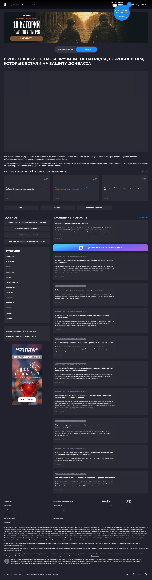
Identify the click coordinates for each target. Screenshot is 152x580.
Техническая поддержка (61, 510)
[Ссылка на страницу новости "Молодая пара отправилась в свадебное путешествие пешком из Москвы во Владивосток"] (100, 267)
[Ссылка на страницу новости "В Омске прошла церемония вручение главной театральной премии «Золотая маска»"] (100, 321)
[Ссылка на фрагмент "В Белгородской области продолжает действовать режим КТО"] (125, 188)
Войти (143, 4)
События (55, 514)
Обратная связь (58, 506)
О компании (7, 501)
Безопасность (11, 287)
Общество (58, 208)
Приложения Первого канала (13, 514)
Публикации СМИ (58, 518)
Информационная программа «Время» (21, 331)
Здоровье (10, 303)
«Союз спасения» (41, 538)
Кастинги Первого (9, 518)
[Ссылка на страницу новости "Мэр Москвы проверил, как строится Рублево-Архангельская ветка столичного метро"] (100, 430)
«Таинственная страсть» (97, 538)
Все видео (7, 522)
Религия (9, 292)
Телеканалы (95, 556)
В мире (8, 267)
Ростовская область (94, 208)
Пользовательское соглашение (63, 501)
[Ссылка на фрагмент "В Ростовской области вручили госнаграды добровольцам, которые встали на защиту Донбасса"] (76, 188)
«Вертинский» (83, 538)
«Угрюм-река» (52, 538)
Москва (9, 318)
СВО (20, 208)
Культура (9, 297)
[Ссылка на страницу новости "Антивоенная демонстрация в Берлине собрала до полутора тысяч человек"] (100, 482)
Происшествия (12, 282)
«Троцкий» (68, 538)
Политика (10, 256)
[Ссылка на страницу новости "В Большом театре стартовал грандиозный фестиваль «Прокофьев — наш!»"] (100, 347)
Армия (8, 277)
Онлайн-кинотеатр (10, 510)
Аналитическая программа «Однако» (21, 336)
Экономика (10, 262)
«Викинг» (61, 538)
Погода (9, 313)
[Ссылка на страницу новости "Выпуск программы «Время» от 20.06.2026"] (100, 231)
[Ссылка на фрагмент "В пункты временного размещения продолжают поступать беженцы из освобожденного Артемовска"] (27, 188)
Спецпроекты (8, 506)
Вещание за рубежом (132, 503)
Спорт (8, 308)
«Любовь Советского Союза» (26, 538)
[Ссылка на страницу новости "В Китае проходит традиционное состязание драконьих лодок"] (100, 294)
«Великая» (75, 538)
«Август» (13, 538)
